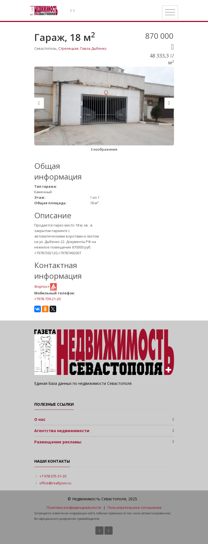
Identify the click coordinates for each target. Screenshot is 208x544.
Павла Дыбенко (93, 48)
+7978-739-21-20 (47, 298)
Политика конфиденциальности (74, 507)
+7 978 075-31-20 (52, 476)
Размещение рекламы (57, 441)
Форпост (42, 286)
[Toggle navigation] (170, 12)
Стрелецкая (68, 48)
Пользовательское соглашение (134, 507)
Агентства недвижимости (61, 430)
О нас (39, 419)
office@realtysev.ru (55, 483)
